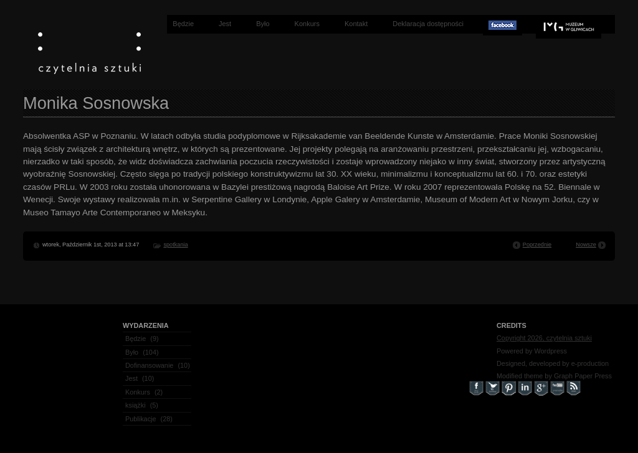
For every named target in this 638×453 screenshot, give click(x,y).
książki (135, 405)
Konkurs (307, 23)
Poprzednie (537, 244)
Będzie (183, 23)
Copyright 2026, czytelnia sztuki (544, 338)
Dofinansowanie (149, 365)
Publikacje (140, 419)
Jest (225, 23)
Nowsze (586, 244)
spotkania (175, 244)
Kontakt (356, 23)
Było (262, 23)
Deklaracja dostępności (428, 23)
